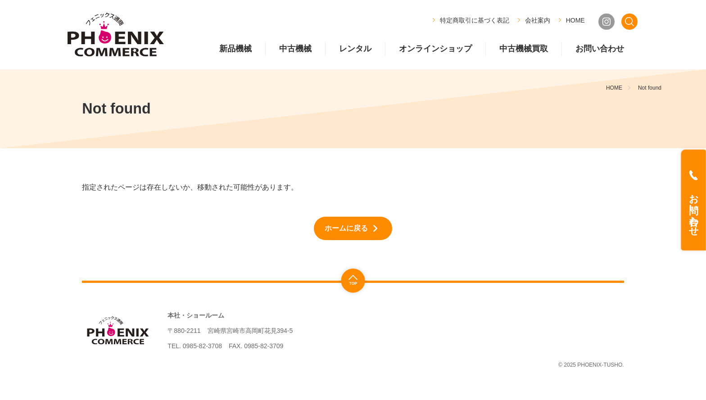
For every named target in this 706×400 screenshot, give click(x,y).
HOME (575, 20)
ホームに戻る (346, 228)
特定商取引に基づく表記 (474, 20)
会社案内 (537, 20)
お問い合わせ (694, 209)
